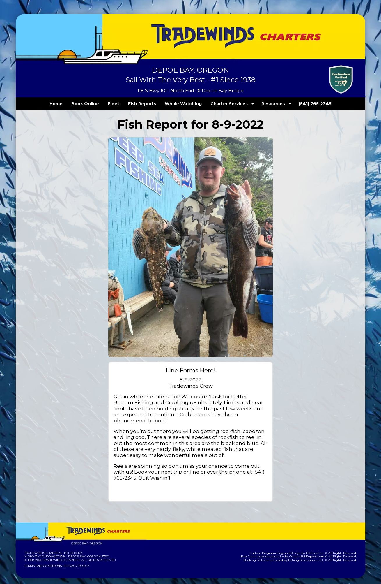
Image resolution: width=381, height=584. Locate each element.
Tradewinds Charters (42, 547)
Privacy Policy (75, 560)
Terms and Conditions (42, 560)
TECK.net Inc (318, 547)
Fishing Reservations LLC (310, 554)
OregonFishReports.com (311, 550)
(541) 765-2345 (303, 103)
